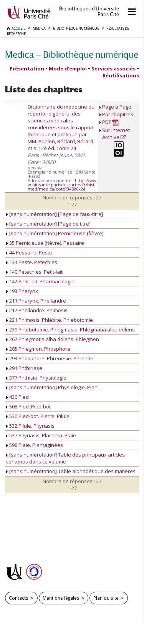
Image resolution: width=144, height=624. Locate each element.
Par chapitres (117, 114)
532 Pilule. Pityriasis (30, 425)
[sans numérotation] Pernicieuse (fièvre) (54, 233)
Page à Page (116, 106)
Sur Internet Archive (116, 134)
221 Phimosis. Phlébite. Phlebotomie (49, 319)
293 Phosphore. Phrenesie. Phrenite (49, 358)
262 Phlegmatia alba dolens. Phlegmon (52, 339)
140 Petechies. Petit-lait (34, 271)
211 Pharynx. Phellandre (36, 300)
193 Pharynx (22, 291)
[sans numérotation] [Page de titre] (48, 223)
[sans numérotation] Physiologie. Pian (52, 387)
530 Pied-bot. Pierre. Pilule (38, 416)
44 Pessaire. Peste (29, 252)
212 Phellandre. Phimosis (37, 310)
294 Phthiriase (24, 368)
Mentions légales (61, 598)
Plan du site (106, 598)
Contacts (18, 598)
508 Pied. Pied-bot (28, 406)
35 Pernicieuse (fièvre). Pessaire (45, 242)
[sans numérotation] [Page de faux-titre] (54, 214)
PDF (110, 122)
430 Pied (17, 396)
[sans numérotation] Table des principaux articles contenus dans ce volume (65, 458)
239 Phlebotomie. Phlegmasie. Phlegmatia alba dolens (70, 329)
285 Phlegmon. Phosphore (38, 348)
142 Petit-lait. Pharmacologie (40, 281)
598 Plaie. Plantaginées (34, 445)
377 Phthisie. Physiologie (36, 377)
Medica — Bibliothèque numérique (71, 54)
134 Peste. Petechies (31, 262)
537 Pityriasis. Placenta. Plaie (41, 435)
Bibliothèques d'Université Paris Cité (89, 11)
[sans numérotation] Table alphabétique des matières (71, 471)
